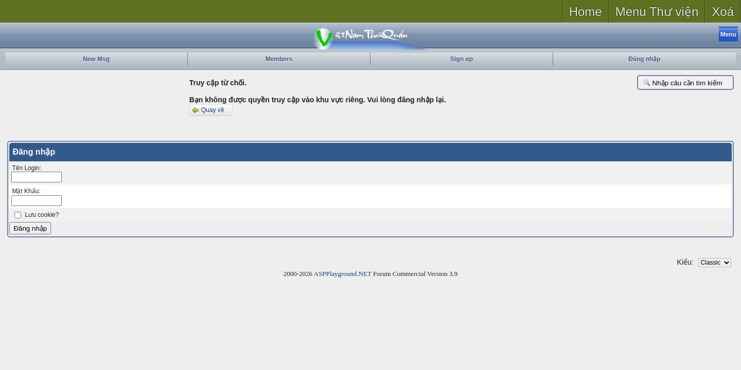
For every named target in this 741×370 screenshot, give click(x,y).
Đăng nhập (644, 59)
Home (585, 11)
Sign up (461, 59)
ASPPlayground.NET (343, 274)
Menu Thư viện (657, 11)
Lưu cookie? (42, 214)
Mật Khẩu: (26, 191)
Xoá (723, 11)
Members (279, 59)
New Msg (96, 59)
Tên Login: (26, 168)
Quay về (207, 110)
